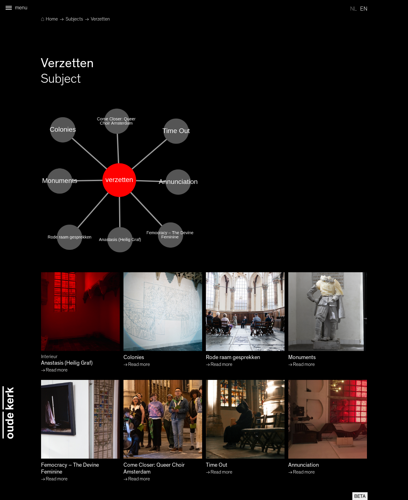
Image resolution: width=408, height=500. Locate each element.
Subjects (74, 18)
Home (49, 18)
